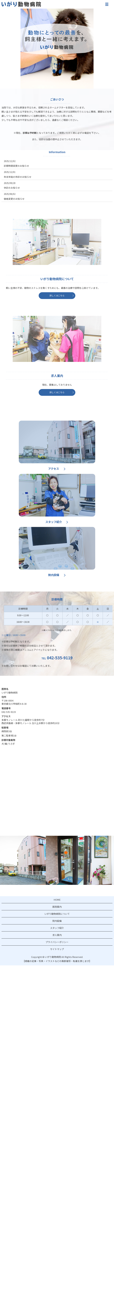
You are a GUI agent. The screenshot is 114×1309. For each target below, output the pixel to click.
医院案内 (57, 906)
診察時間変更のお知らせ (16, 165)
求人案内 (57, 935)
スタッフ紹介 (53, 522)
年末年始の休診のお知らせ (17, 176)
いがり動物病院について (57, 913)
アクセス (53, 468)
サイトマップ (57, 949)
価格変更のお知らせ (14, 198)
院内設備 (53, 575)
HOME (57, 899)
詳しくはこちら (57, 295)
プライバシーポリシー (57, 942)
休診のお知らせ (12, 187)
